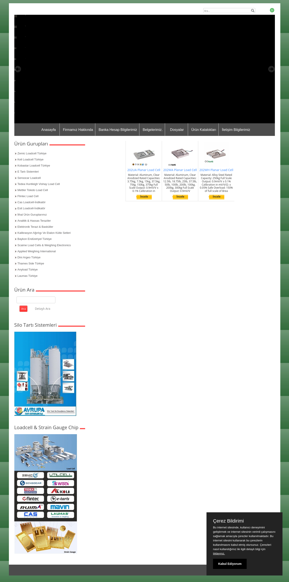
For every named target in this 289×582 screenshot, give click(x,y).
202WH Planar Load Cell (216, 170)
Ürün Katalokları (203, 130)
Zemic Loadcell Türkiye (32, 153)
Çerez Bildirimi (228, 521)
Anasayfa (48, 130)
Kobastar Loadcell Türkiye (34, 165)
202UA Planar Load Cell (143, 170)
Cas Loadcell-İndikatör (32, 202)
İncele (144, 196)
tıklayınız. (219, 553)
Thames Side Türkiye (31, 263)
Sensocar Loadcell (29, 178)
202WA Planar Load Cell (180, 170)
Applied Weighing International (37, 251)
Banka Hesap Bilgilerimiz (118, 130)
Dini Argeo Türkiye (29, 257)
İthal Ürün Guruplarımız (32, 214)
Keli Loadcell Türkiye (31, 159)
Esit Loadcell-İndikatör (31, 208)
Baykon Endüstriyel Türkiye (35, 239)
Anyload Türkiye (28, 269)
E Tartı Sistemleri (28, 171)
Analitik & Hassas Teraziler (34, 220)
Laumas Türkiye (28, 275)
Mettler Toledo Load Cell (33, 190)
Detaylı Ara (42, 309)
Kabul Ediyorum (229, 564)
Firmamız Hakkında (78, 130)
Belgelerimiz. (153, 130)
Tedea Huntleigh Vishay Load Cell (39, 184)
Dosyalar (177, 130)
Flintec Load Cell (28, 196)
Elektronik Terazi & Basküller (35, 226)
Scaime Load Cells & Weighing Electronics (44, 245)
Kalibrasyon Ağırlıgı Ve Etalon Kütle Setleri (44, 232)
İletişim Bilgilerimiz (236, 130)
